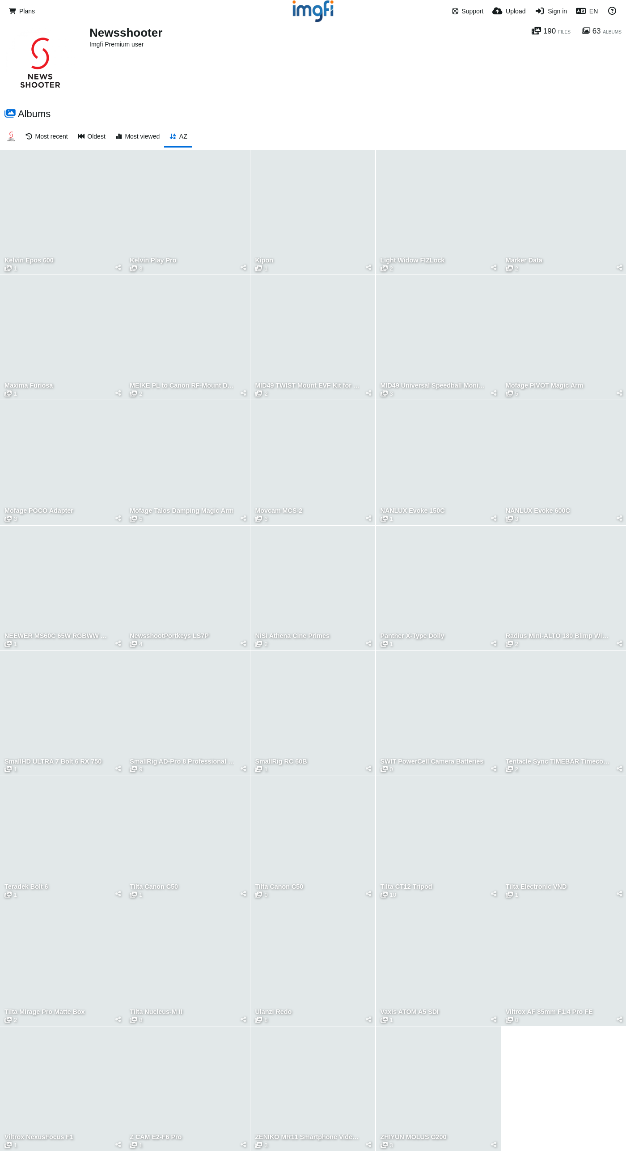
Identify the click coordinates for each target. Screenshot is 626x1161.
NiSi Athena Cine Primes (292, 636)
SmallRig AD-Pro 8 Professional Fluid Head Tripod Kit (182, 761)
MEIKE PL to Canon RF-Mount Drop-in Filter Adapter (182, 385)
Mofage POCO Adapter (38, 510)
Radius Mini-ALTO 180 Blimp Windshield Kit (558, 636)
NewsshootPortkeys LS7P (169, 636)
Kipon (264, 260)
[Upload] (508, 11)
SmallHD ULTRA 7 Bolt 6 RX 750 (53, 761)
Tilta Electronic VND (536, 886)
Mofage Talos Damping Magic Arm (181, 510)
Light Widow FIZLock (413, 260)
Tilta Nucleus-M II (156, 1012)
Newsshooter (125, 32)
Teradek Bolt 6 (26, 886)
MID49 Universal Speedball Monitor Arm (433, 385)
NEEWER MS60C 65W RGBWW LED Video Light (56, 636)
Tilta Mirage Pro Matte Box (44, 1012)
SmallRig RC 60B (281, 761)
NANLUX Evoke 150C (413, 510)
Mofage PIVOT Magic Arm (545, 385)
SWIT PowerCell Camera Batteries (432, 761)
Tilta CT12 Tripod (406, 886)
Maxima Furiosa (28, 385)
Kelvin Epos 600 (29, 260)
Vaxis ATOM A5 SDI (410, 1012)
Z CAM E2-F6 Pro (156, 1137)
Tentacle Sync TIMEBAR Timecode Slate (558, 761)
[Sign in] (550, 11)
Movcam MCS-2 (278, 510)
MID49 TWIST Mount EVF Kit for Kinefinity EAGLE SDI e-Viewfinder (307, 385)
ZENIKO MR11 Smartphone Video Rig (307, 1137)
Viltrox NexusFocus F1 (38, 1137)
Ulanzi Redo (273, 1012)
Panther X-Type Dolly (412, 636)
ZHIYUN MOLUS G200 (414, 1137)
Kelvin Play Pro (153, 260)
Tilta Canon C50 (154, 886)
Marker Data (524, 260)
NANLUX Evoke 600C (538, 510)
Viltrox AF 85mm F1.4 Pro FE (549, 1012)
